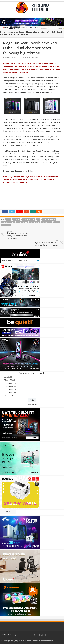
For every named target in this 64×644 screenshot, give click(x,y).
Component (12, 32)
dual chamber (28, 219)
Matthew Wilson (11, 58)
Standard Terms (46, 641)
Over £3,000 (8, 395)
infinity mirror (49, 219)
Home (2, 32)
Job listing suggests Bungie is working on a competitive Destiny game (19, 234)
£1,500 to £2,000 (10, 386)
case (8, 219)
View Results (32, 404)
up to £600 (8, 377)
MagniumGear (8, 222)
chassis (16, 219)
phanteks (6, 225)
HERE (30, 171)
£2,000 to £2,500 (10, 389)
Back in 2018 (8, 63)
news (57, 222)
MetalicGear (22, 222)
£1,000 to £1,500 (10, 383)
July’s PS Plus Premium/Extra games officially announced (44, 242)
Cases (21, 32)
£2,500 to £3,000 (10, 392)
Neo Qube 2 (47, 222)
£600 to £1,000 (9, 380)
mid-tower (35, 222)
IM (38, 219)
